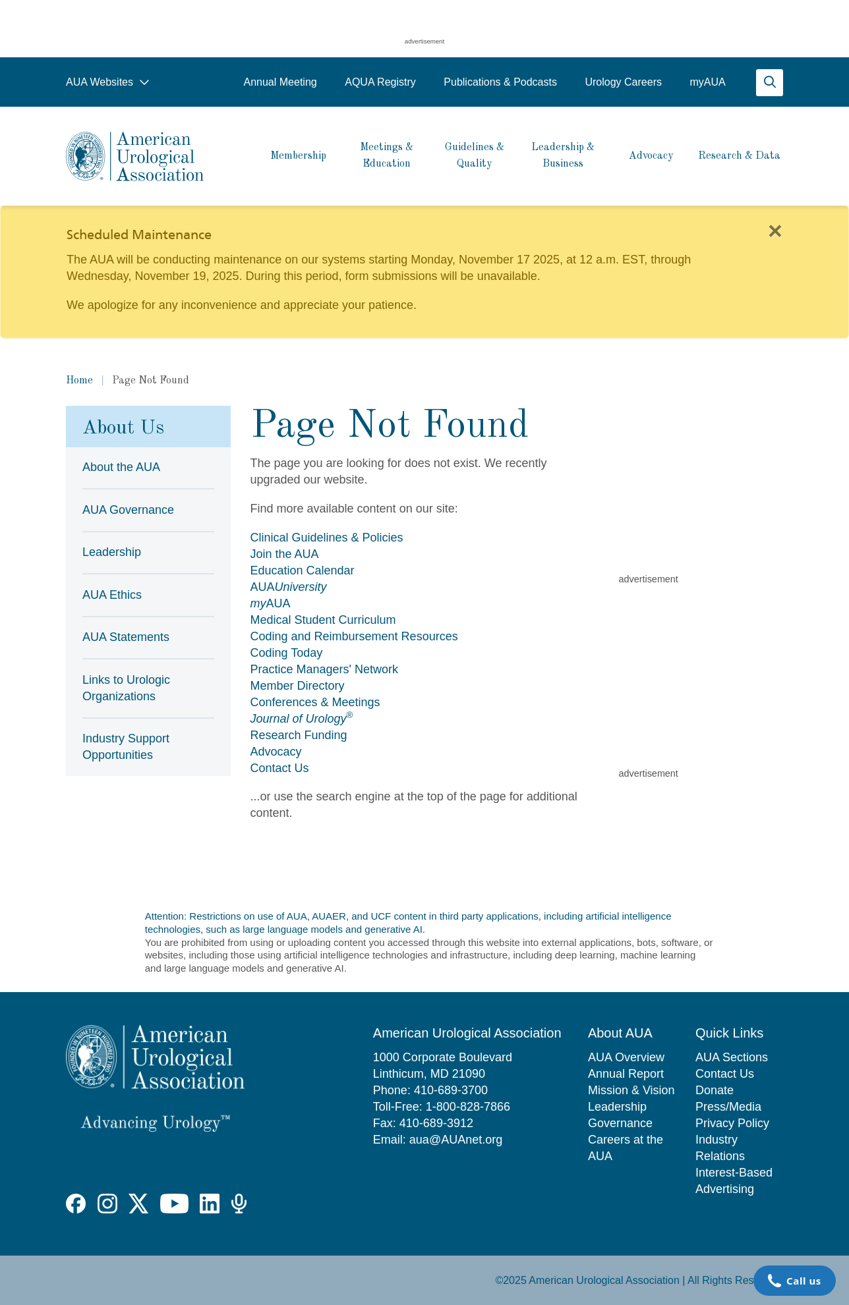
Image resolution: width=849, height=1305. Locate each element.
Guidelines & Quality (474, 155)
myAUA (707, 82)
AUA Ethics (112, 594)
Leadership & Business (563, 155)
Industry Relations (720, 1148)
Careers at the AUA (625, 1148)
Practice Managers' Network (324, 669)
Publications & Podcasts (500, 82)
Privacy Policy (732, 1123)
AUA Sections (731, 1057)
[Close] (775, 231)
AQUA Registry (380, 82)
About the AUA (121, 467)
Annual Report (626, 1073)
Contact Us (279, 768)
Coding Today (286, 652)
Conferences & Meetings (315, 702)
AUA (288, 587)
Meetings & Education (386, 155)
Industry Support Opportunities (125, 747)
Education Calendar (302, 570)
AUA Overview (626, 1057)
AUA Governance (128, 509)
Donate (714, 1090)
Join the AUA (284, 554)
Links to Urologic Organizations (126, 688)
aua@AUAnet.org (455, 1139)
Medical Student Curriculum (323, 619)
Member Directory (297, 685)
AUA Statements (125, 637)
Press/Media (728, 1106)
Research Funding (298, 735)
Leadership (111, 552)
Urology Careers (623, 82)
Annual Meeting (279, 82)
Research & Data (739, 156)
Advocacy (651, 156)
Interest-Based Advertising (734, 1181)
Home (79, 380)
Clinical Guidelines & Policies (326, 537)
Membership (298, 156)
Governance (620, 1123)
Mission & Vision (631, 1090)
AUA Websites (108, 82)
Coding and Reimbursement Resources (354, 636)
